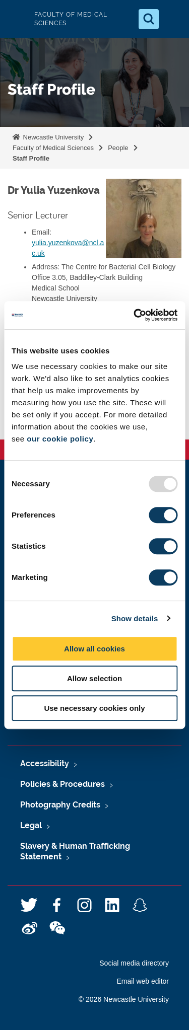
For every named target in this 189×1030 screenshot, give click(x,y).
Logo (16, 19)
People (118, 148)
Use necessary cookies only (94, 708)
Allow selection (94, 678)
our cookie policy (60, 438)
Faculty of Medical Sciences (53, 148)
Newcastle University (52, 137)
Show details (134, 618)
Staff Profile (31, 158)
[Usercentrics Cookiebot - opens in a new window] (134, 315)
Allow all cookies (94, 648)
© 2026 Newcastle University (124, 999)
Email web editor (143, 981)
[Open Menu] (173, 19)
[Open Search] (149, 19)
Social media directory (134, 963)
